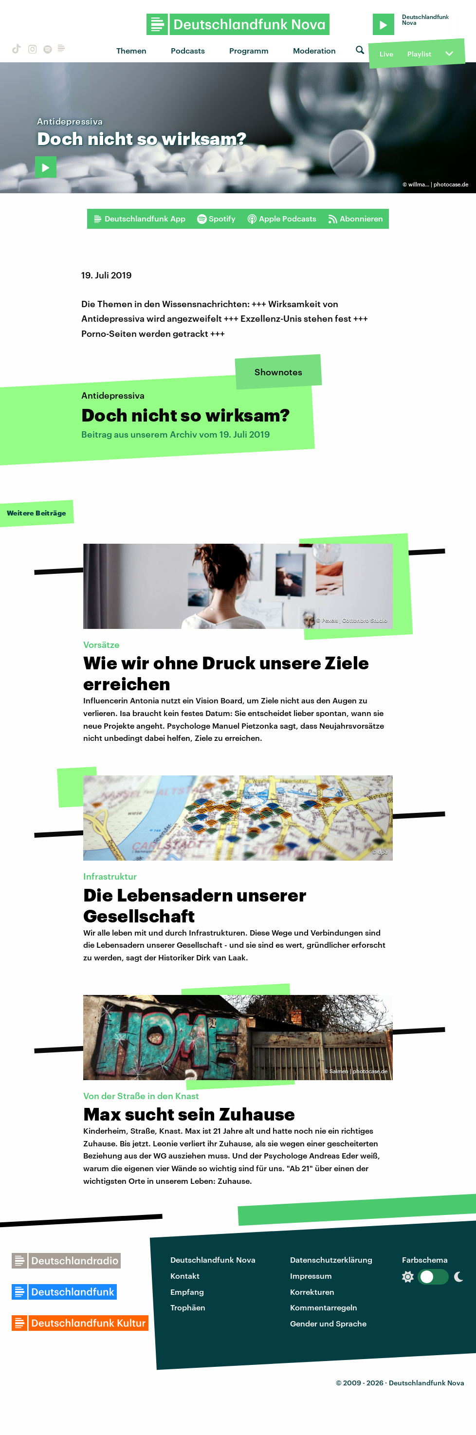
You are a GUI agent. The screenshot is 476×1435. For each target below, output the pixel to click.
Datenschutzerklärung (331, 1259)
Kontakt (185, 1275)
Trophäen (187, 1307)
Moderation (314, 50)
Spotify (216, 218)
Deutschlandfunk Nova (213, 1259)
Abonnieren (355, 218)
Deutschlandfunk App (139, 218)
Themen (131, 50)
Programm (249, 50)
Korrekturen (312, 1291)
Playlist (419, 54)
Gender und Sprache (328, 1323)
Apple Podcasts (281, 218)
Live (386, 54)
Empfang (187, 1291)
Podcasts (188, 50)
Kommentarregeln (323, 1307)
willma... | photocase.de (438, 184)
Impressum (311, 1275)
